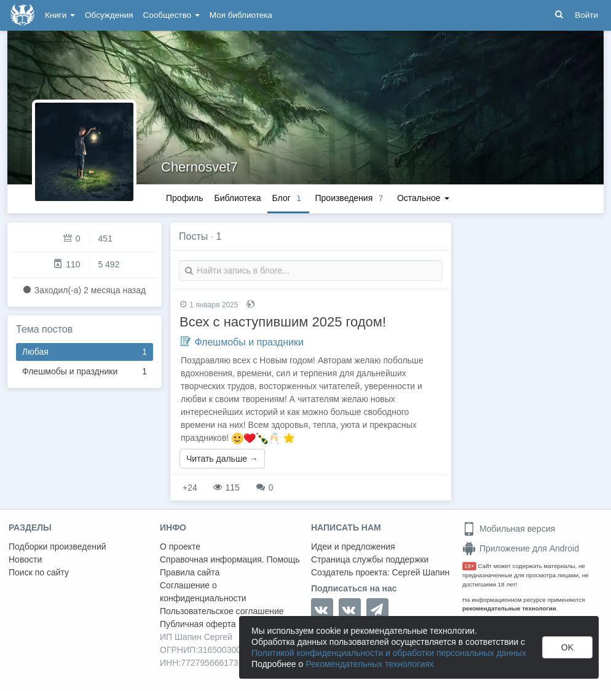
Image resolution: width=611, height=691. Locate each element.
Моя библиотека (241, 15)
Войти (586, 15)
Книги (60, 15)
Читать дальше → (222, 459)
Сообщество (171, 15)
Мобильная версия (508, 528)
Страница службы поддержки (369, 559)
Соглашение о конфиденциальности (203, 591)
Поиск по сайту (39, 572)
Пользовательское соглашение (222, 611)
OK (567, 647)
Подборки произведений (57, 546)
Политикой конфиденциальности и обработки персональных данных (388, 653)
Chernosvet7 (199, 167)
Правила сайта (189, 572)
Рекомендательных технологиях (370, 664)
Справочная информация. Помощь (230, 559)
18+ (469, 566)
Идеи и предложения (353, 546)
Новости (25, 559)
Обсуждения (109, 15)
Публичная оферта (198, 624)
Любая (84, 352)
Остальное (423, 198)
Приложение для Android (520, 548)
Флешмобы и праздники (84, 371)
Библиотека (237, 198)
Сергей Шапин (420, 572)
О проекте (180, 546)
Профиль (184, 198)
